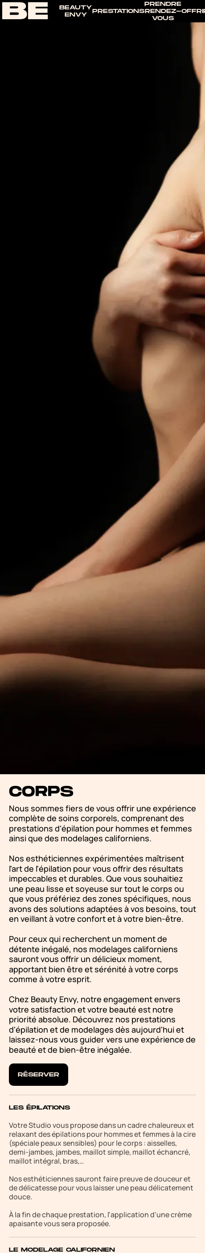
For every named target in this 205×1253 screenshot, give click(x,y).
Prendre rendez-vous (162, 11)
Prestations (118, 11)
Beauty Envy (75, 11)
